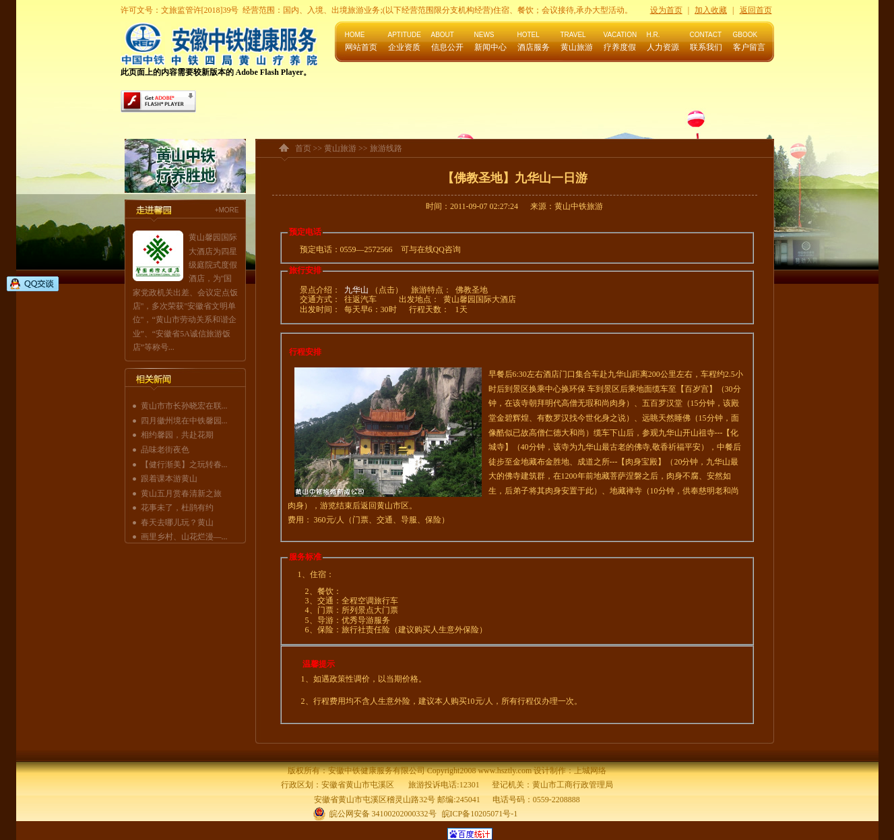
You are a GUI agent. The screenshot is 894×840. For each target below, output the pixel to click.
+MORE (227, 210)
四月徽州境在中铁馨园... (184, 420)
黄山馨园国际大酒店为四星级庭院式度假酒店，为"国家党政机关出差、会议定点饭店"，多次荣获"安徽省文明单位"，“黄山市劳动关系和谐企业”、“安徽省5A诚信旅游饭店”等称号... (185, 292)
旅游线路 (386, 148)
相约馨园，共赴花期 (177, 435)
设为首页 (666, 10)
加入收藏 (711, 10)
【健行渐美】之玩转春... (184, 464)
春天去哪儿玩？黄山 (177, 522)
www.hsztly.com (505, 770)
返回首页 (756, 10)
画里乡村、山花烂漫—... (184, 536)
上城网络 (590, 770)
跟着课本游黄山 (169, 478)
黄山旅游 (340, 148)
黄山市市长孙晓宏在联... (184, 406)
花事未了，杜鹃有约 (177, 507)
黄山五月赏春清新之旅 (181, 493)
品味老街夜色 (165, 449)
